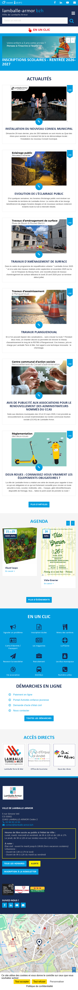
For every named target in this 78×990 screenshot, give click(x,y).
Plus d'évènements (39, 600)
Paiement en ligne (22, 695)
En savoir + (10, 571)
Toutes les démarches (38, 718)
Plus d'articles (39, 505)
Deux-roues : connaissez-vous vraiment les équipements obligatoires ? (38, 476)
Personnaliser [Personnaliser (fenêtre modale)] (57, 981)
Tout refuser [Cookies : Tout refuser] (39, 981)
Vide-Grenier (51, 580)
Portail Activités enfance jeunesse (31, 700)
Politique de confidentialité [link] (39, 986)
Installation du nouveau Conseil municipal (39, 129)
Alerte (34, 864)
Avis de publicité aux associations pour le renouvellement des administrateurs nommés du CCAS (39, 406)
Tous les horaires (14, 864)
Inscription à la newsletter (20, 872)
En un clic (39, 30)
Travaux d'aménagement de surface (39, 262)
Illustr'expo (11, 568)
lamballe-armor (22, 13)
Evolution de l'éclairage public (39, 194)
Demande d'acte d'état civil (27, 705)
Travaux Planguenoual (39, 332)
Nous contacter (21, 710)
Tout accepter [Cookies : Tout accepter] (22, 981)
